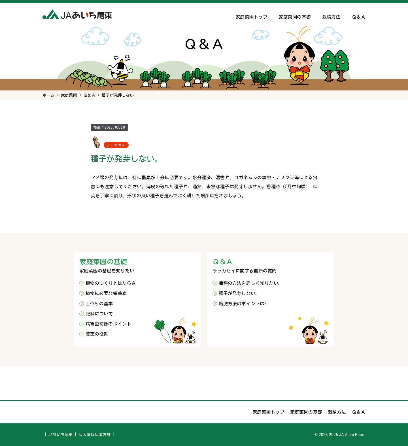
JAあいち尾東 (60, 435)
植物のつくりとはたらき (111, 283)
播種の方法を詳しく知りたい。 (251, 283)
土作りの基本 (99, 303)
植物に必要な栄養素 (106, 293)
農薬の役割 (97, 334)
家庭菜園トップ (251, 17)
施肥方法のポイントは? (243, 303)
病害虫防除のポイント (108, 324)
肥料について (99, 313)
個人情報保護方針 (94, 435)
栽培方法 (331, 17)
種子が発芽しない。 (239, 293)
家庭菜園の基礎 (295, 17)
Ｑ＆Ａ (359, 17)
